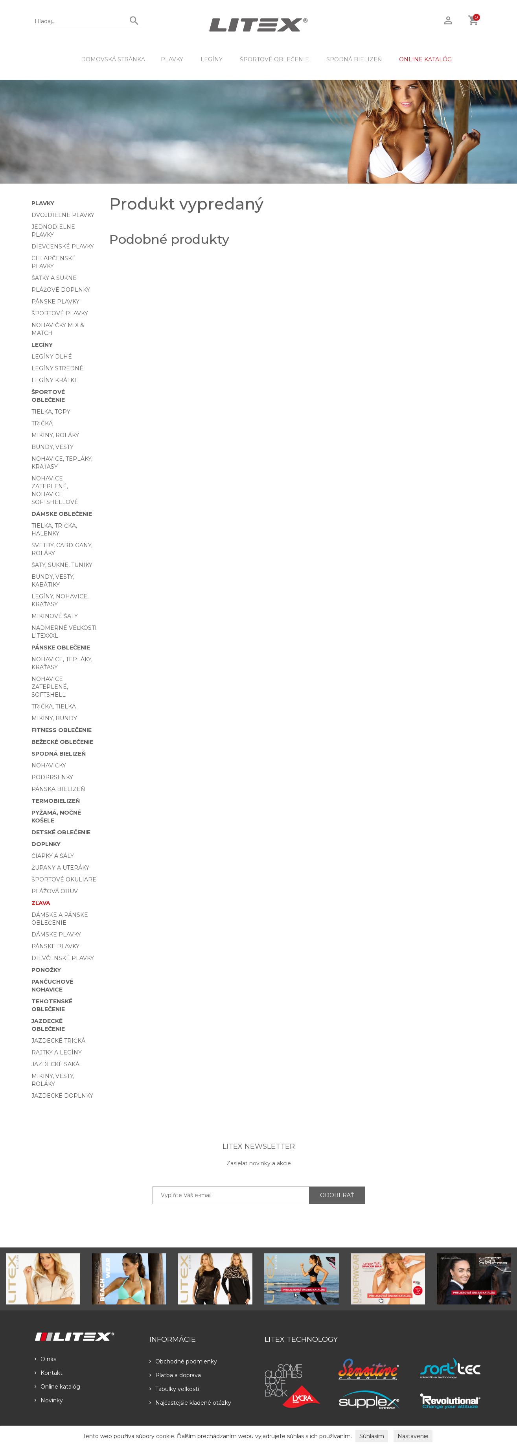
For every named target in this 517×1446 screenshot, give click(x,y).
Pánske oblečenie (60, 647)
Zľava (40, 903)
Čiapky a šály (52, 855)
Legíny (212, 59)
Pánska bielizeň (58, 789)
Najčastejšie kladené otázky (190, 1402)
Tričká (42, 423)
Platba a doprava (175, 1375)
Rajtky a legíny (56, 1052)
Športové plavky (59, 313)
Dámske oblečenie (61, 513)
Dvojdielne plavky (62, 215)
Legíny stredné (57, 368)
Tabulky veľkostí (174, 1389)
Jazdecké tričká (58, 1040)
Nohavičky (48, 765)
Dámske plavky (56, 934)
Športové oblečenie (274, 59)
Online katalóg (57, 1386)
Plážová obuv (54, 891)
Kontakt (49, 1372)
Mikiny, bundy (54, 718)
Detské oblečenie (60, 832)
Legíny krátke (54, 380)
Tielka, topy (50, 411)
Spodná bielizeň (354, 59)
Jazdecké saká (55, 1064)
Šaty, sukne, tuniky (61, 564)
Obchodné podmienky (183, 1361)
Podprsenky (52, 777)
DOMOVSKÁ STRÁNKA (113, 59)
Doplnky (46, 844)
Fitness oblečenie (61, 730)
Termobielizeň (55, 800)
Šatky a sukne (54, 277)
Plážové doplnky (60, 289)
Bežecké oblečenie (62, 741)
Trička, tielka (53, 706)
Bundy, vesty (52, 447)
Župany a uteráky (60, 867)
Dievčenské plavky (62, 246)
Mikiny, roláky (55, 435)
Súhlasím (371, 1436)
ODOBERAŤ (337, 1195)
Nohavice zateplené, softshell (49, 686)
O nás (45, 1359)
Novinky (49, 1400)
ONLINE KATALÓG (425, 59)
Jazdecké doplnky (62, 1095)
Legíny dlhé (51, 356)
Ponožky (46, 969)
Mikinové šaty (54, 616)
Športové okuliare (63, 879)
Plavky (172, 59)
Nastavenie (413, 1436)
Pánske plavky (55, 301)
